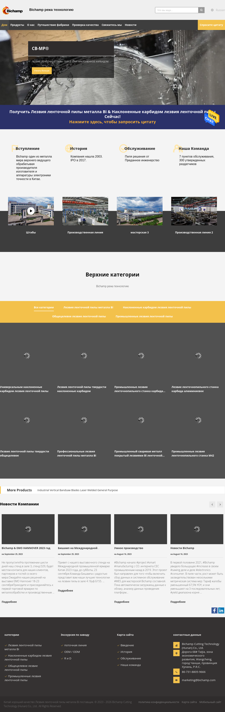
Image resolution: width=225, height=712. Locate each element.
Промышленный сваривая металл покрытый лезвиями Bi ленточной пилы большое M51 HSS (138, 454)
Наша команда (129, 665)
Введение (125, 645)
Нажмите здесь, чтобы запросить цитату (112, 122)
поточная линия (74, 645)
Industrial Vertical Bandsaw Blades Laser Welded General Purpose (78, 490)
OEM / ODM (70, 652)
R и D (66, 658)
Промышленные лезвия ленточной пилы (22, 678)
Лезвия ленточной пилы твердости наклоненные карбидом (81, 389)
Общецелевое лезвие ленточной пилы (21, 668)
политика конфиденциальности (158, 702)
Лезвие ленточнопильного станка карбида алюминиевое (195, 389)
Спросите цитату (211, 25)
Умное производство (128, 548)
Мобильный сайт (210, 702)
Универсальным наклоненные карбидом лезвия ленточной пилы (24, 389)
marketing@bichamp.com (194, 680)
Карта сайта (189, 702)
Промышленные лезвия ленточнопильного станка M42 (193, 453)
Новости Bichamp (182, 548)
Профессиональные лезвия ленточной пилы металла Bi (76, 453)
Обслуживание (129, 658)
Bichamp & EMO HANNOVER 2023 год (26, 548)
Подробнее (9, 602)
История (124, 652)
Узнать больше (42, 70)
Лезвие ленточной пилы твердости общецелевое (24, 453)
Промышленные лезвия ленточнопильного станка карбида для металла (138, 389)
